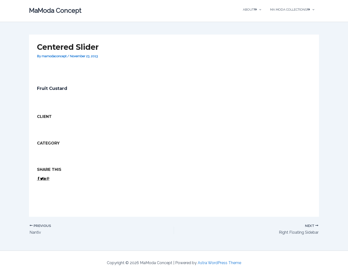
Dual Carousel (47, 152)
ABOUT (256, 9)
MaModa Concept (55, 10)
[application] (261, 9)
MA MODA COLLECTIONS (294, 9)
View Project (48, 191)
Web (62, 152)
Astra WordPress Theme (219, 263)
